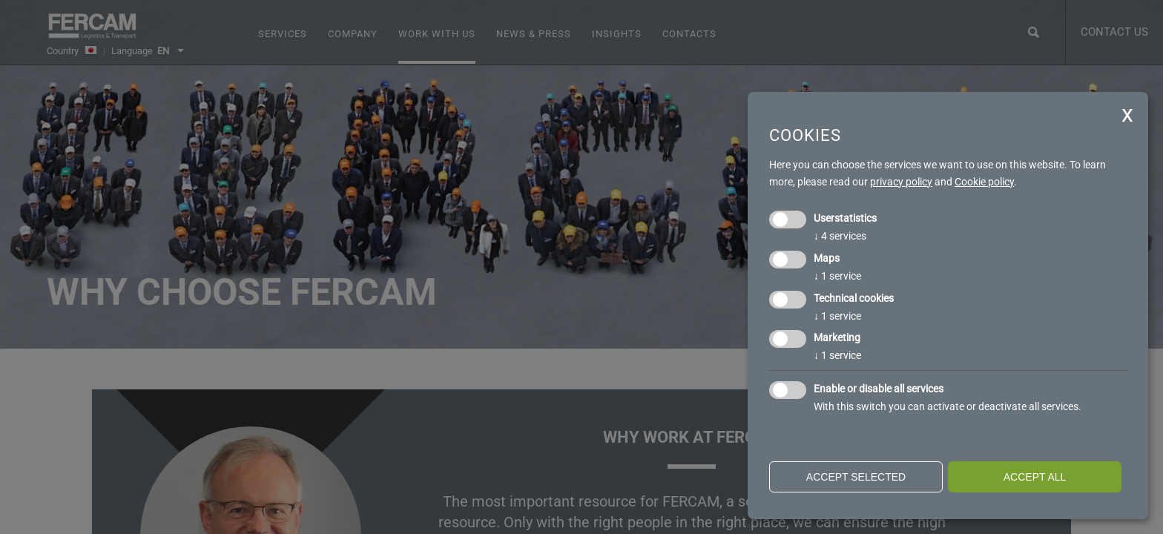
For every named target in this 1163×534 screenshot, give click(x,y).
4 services (840, 236)
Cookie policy (984, 182)
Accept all (1035, 477)
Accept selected (856, 477)
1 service (837, 276)
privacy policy (901, 182)
